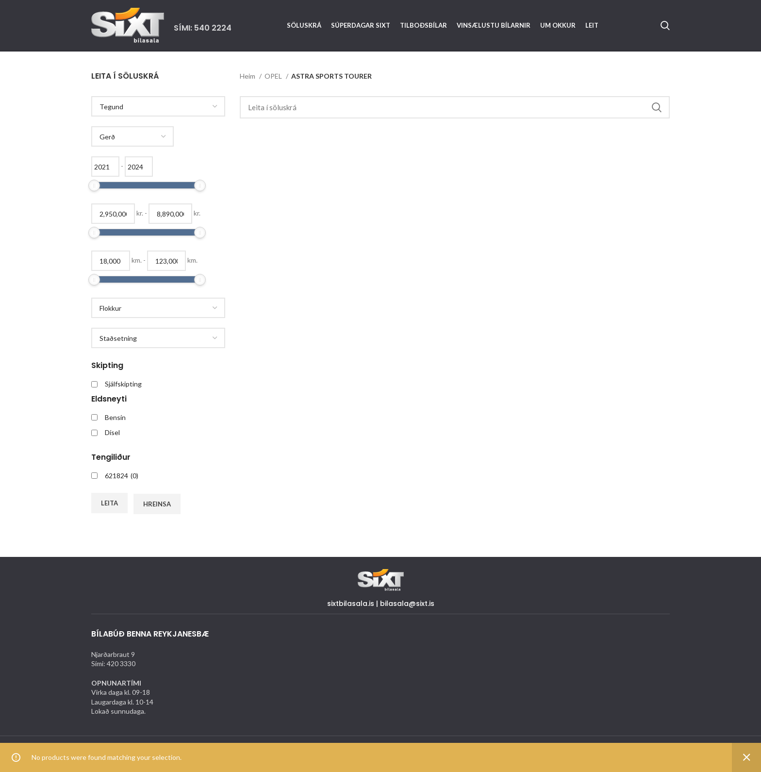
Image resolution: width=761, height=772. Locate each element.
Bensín (115, 417)
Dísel (112, 432)
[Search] (665, 25)
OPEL (274, 76)
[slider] (94, 185)
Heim (248, 76)
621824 (121, 476)
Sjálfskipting (123, 384)
